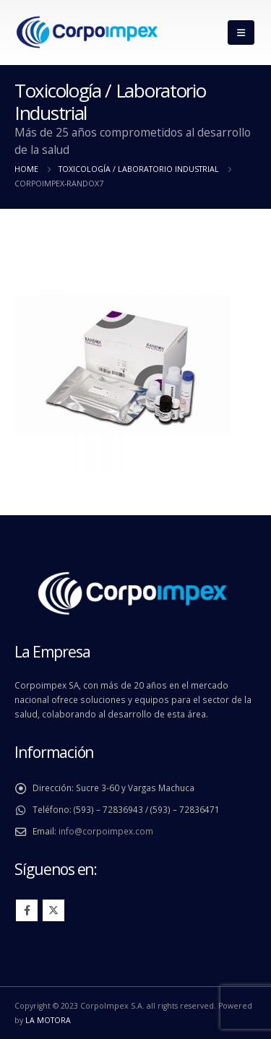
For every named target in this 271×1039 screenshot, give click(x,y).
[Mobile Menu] (241, 32)
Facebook (27, 910)
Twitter (53, 910)
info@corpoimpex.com (106, 831)
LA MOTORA (48, 1020)
